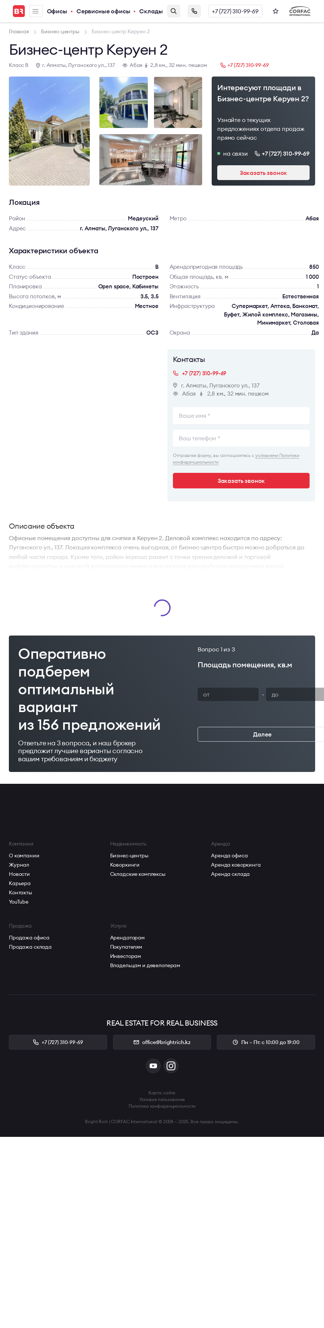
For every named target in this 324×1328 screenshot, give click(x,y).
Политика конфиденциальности (162, 1106)
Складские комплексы (138, 874)
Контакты (20, 892)
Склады (151, 11)
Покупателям (126, 947)
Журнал (19, 864)
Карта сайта (162, 1092)
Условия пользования (162, 1099)
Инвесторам (125, 956)
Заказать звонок (194, 11)
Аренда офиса (229, 855)
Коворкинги (125, 864)
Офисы (57, 11)
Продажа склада (30, 947)
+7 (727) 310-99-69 (235, 11)
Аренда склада (230, 874)
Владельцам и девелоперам (145, 965)
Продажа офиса (29, 937)
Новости (19, 874)
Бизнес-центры (129, 855)
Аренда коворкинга (236, 864)
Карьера (20, 883)
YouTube (18, 901)
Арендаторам (127, 937)
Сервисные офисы (103, 11)
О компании (24, 855)
